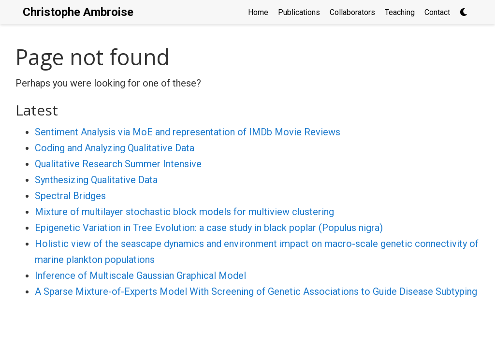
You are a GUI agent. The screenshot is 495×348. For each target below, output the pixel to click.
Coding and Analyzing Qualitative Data (114, 148)
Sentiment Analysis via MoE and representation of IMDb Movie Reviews (187, 132)
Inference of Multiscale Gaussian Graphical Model (140, 275)
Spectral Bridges (70, 196)
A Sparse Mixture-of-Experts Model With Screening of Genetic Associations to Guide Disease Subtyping (256, 291)
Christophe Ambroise (78, 12)
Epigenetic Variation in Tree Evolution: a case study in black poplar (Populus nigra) (209, 227)
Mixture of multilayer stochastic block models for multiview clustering (184, 212)
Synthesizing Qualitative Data (96, 180)
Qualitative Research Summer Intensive (118, 164)
